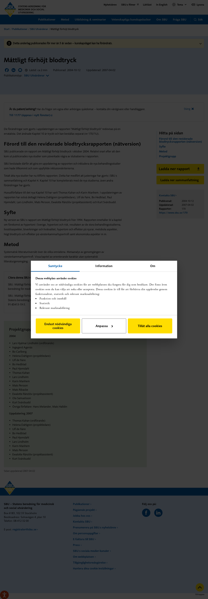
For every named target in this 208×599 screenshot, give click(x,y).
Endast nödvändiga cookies (58, 326)
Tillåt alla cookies (150, 326)
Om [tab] (152, 265)
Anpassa (104, 326)
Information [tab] (103, 265)
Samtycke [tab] (55, 265)
